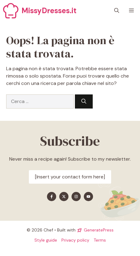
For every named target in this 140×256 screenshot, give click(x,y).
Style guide (45, 240)
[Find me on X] (63, 196)
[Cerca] (84, 101)
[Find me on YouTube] (88, 196)
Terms (100, 240)
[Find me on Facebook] (51, 196)
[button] (116, 10)
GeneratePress (99, 230)
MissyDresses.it (48, 10)
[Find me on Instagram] (76, 196)
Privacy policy (75, 240)
